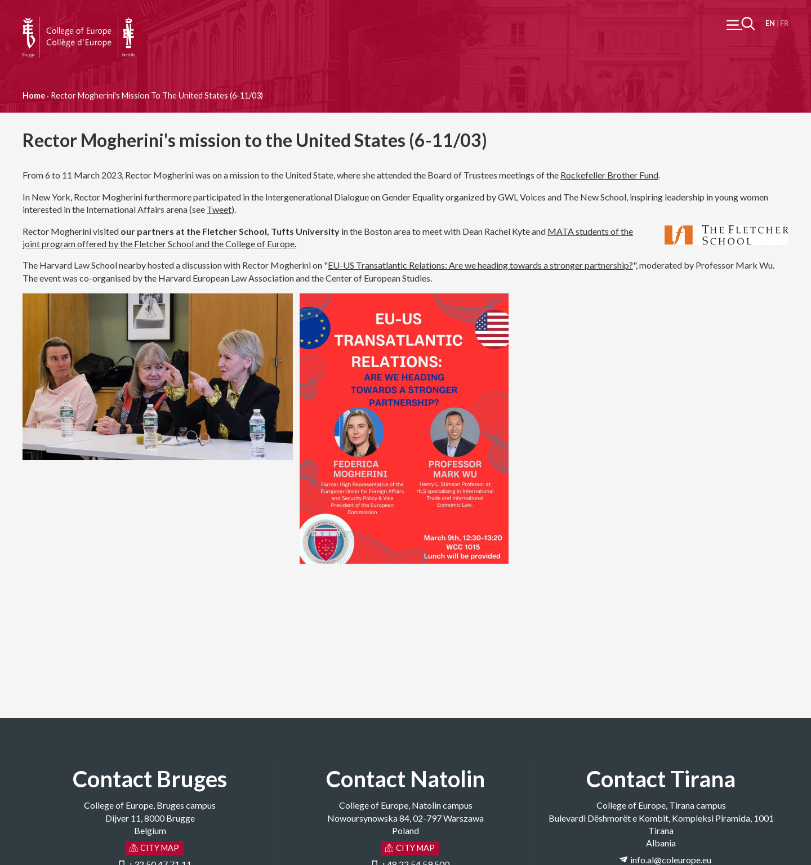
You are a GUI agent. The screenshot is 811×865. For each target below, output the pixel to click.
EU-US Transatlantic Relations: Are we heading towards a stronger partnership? (480, 265)
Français (784, 23)
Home (34, 95)
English (770, 23)
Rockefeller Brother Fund (609, 175)
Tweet (219, 209)
